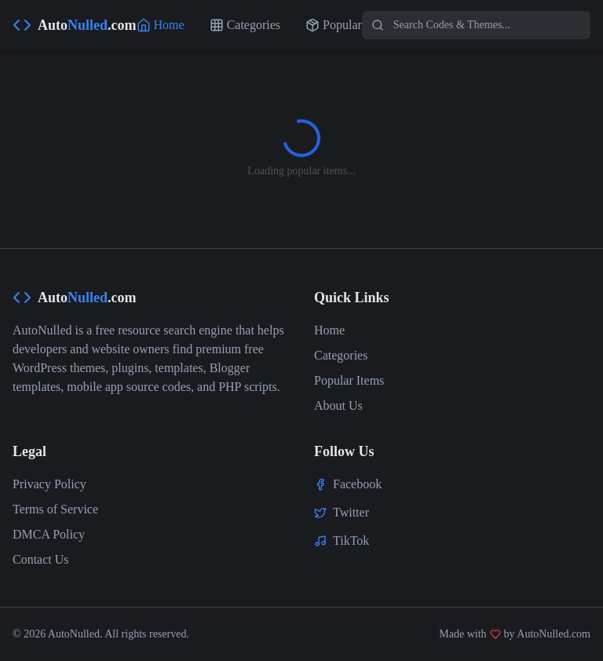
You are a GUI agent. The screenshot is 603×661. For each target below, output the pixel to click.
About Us (338, 405)
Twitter (351, 512)
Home (329, 330)
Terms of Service (55, 509)
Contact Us (41, 559)
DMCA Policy (49, 534)
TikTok (351, 540)
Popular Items (349, 380)
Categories (340, 355)
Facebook (357, 484)
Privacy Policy (49, 484)
